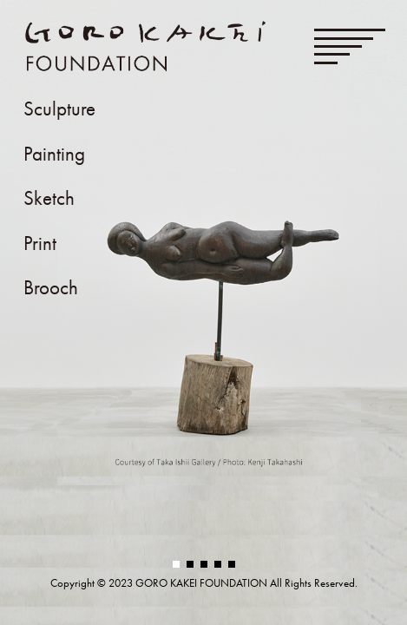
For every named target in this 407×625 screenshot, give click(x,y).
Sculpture (59, 109)
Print (39, 243)
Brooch (50, 287)
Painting (54, 154)
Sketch (49, 198)
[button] (176, 564)
